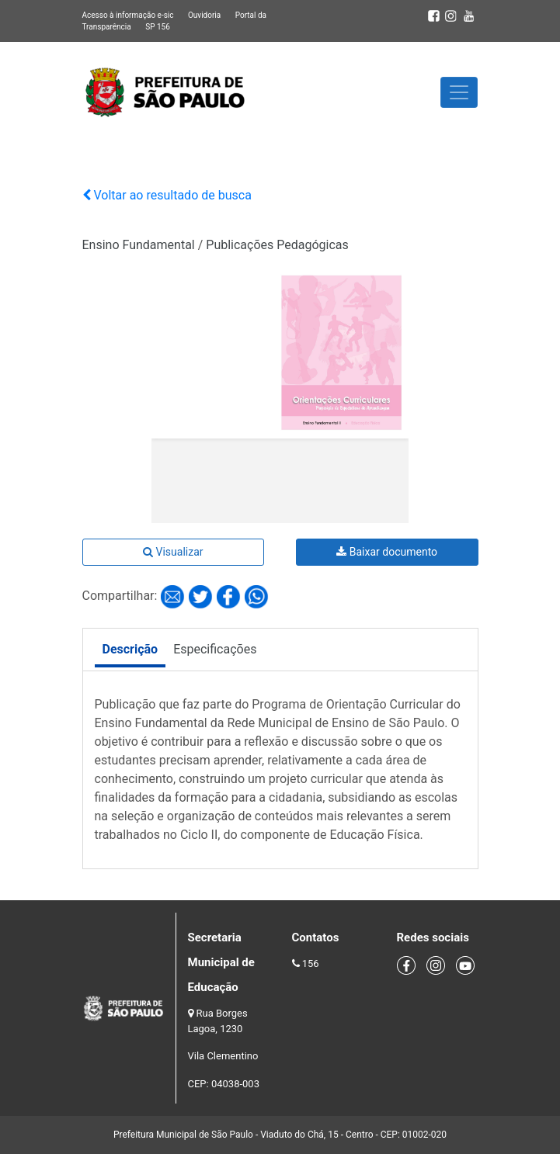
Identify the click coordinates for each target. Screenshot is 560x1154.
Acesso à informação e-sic (128, 15)
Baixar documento (386, 552)
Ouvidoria (204, 15)
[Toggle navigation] (459, 92)
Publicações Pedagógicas (277, 244)
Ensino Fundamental (138, 244)
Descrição (130, 649)
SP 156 (157, 27)
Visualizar (173, 552)
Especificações (214, 649)
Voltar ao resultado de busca (167, 195)
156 (310, 963)
